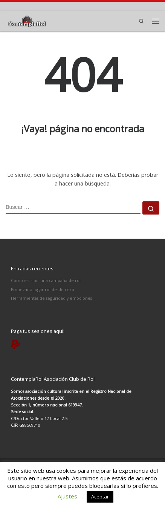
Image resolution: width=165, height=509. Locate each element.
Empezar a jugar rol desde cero (42, 289)
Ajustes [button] (67, 496)
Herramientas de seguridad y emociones (51, 298)
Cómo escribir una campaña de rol (46, 280)
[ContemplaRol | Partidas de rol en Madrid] (27, 20)
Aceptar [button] (100, 496)
